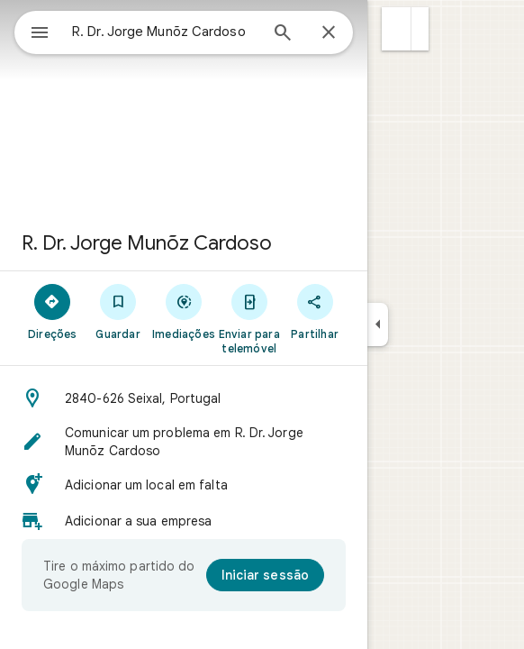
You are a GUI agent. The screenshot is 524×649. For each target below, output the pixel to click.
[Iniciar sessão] (265, 575)
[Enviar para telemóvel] (249, 318)
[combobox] (164, 31)
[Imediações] (184, 311)
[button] (396, 28)
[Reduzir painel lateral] (377, 324)
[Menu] (39, 34)
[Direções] (53, 311)
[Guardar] (118, 311)
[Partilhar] (315, 311)
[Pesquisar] (282, 34)
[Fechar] (328, 33)
